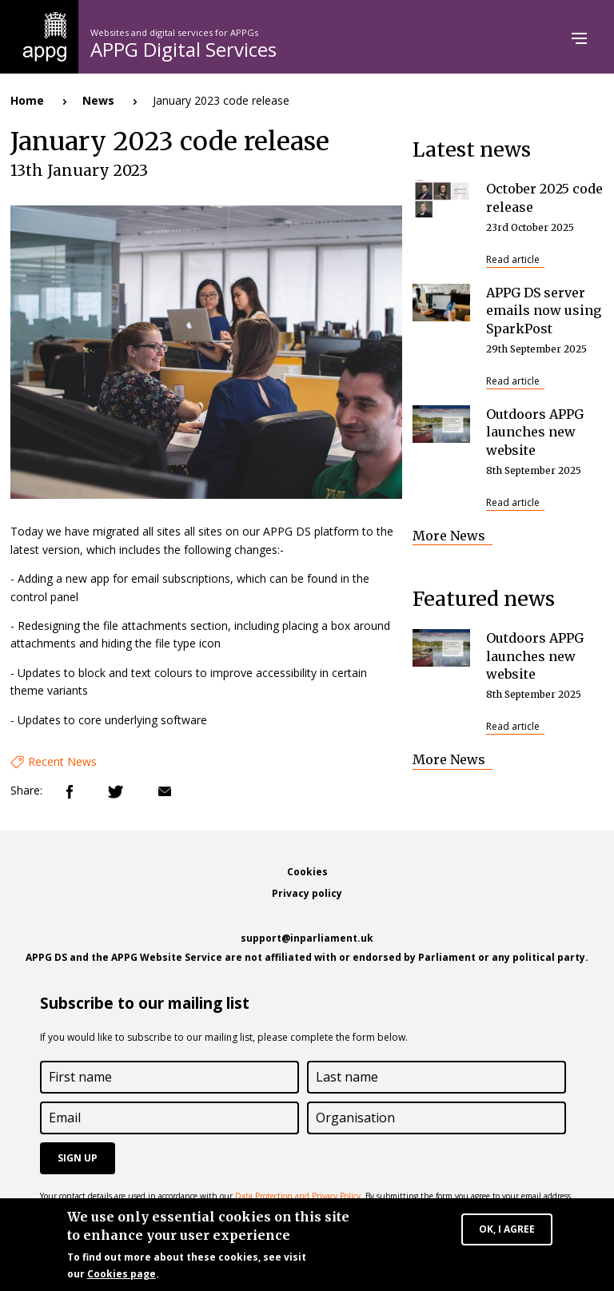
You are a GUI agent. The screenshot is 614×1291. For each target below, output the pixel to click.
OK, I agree (507, 1231)
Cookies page (121, 1276)
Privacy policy (307, 893)
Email (164, 791)
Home (27, 100)
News (98, 100)
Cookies (307, 872)
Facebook (69, 792)
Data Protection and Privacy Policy (298, 1195)
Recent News (62, 761)
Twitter (115, 792)
